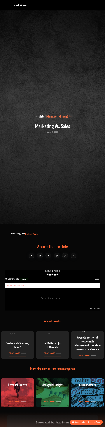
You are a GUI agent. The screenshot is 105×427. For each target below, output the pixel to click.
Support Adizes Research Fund (86, 422)
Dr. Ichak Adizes (31, 234)
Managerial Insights (59, 116)
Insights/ (39, 116)
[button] (92, 5)
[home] (19, 5)
